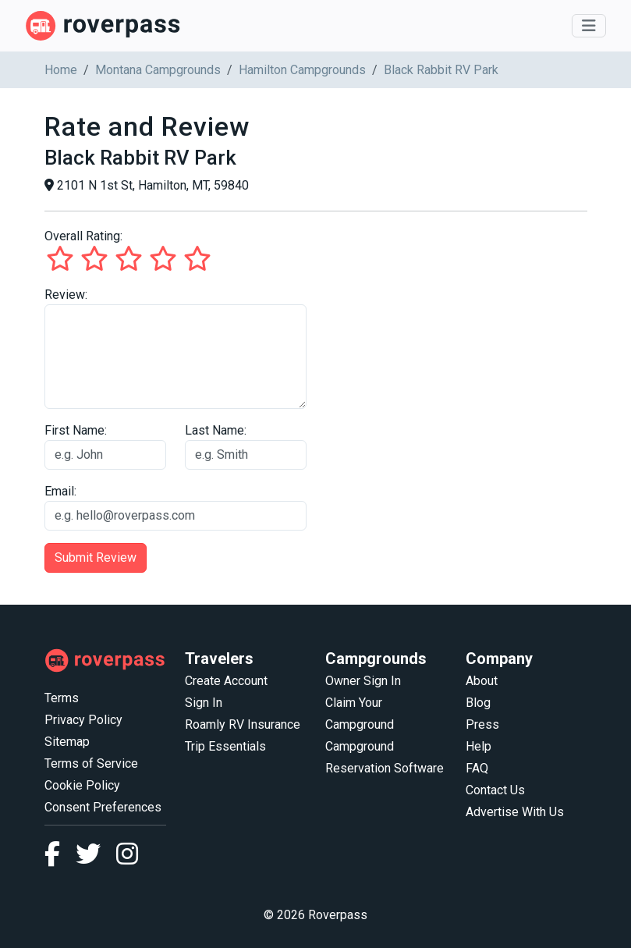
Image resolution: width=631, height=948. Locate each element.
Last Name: (215, 430)
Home (60, 69)
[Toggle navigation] (589, 25)
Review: (65, 294)
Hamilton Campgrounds (302, 69)
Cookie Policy (82, 785)
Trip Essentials (225, 746)
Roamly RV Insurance (242, 724)
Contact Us (495, 790)
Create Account (226, 680)
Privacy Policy (83, 719)
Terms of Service (91, 763)
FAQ (477, 768)
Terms (61, 698)
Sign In (203, 702)
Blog (478, 702)
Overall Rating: (83, 236)
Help (478, 746)
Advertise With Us (515, 811)
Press (482, 724)
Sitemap (67, 741)
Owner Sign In (363, 680)
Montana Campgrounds (158, 69)
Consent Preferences (102, 807)
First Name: (75, 430)
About (482, 680)
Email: (60, 491)
